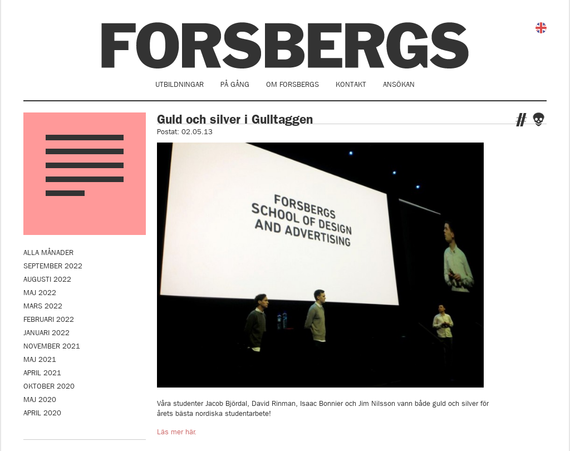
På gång (234, 84)
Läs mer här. (176, 432)
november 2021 (51, 346)
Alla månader (48, 252)
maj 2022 (39, 292)
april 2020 (42, 413)
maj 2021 (39, 359)
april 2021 (42, 373)
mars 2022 (42, 306)
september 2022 (52, 266)
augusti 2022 (47, 279)
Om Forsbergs (292, 84)
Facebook (538, 119)
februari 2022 (48, 319)
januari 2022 (46, 333)
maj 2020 (39, 399)
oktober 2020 (49, 386)
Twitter (521, 119)
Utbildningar (179, 84)
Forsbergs (285, 45)
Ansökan (399, 84)
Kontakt (351, 84)
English (541, 27)
